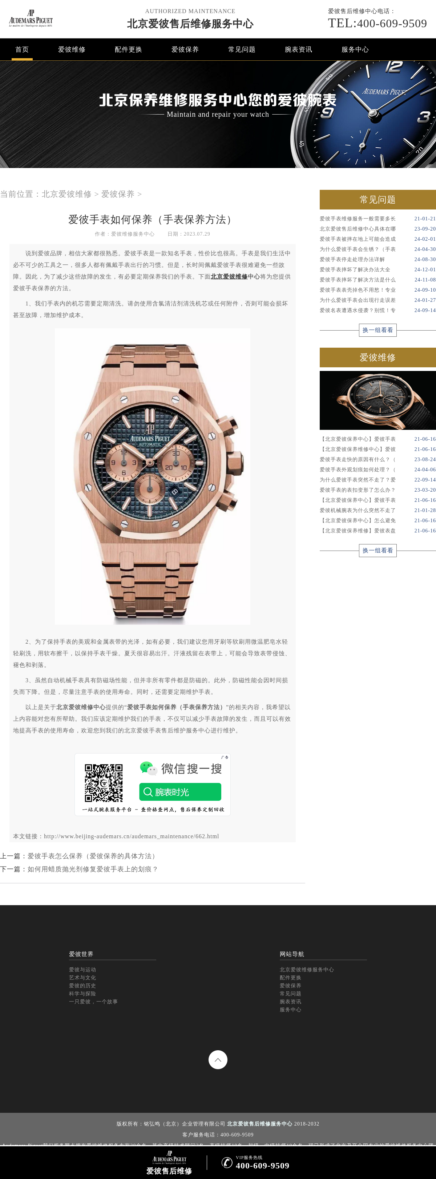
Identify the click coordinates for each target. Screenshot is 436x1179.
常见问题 (242, 49)
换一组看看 (378, 330)
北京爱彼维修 (67, 194)
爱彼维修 (72, 49)
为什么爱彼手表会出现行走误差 (378, 300)
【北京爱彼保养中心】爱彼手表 (378, 439)
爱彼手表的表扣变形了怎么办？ (378, 490)
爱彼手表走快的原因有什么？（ (378, 460)
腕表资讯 (298, 49)
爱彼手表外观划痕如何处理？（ (378, 470)
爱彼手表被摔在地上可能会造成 (378, 239)
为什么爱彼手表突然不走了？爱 (378, 480)
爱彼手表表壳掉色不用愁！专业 (378, 290)
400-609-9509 (377, 23)
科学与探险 (82, 993)
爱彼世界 (81, 954)
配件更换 (128, 49)
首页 (22, 49)
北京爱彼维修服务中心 (307, 969)
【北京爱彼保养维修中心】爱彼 (378, 449)
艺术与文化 (82, 977)
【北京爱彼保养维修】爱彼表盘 (378, 531)
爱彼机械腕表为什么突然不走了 (378, 510)
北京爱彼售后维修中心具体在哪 (378, 229)
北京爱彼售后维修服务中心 (190, 23)
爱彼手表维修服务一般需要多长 (378, 219)
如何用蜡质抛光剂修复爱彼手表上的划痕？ (93, 869)
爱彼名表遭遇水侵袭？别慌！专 (378, 310)
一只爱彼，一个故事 (93, 1001)
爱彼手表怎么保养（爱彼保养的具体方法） (93, 856)
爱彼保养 (185, 49)
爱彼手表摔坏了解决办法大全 (378, 270)
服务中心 (355, 49)
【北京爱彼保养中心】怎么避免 (378, 521)
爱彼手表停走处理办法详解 (378, 260)
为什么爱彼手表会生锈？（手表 (378, 249)
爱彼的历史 (82, 985)
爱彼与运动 (82, 969)
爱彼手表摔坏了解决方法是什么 (378, 280)
